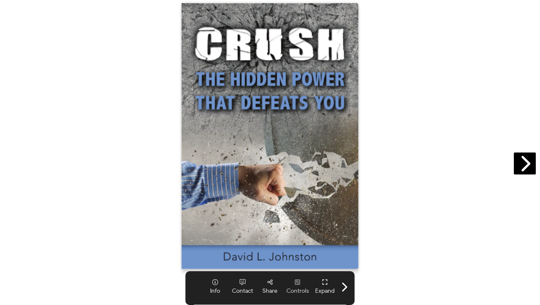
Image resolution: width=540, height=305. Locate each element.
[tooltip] (215, 286)
